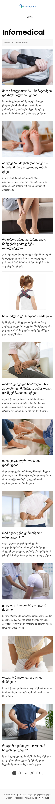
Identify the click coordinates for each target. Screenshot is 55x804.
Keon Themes (42, 797)
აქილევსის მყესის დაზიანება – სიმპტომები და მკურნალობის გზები (25, 167)
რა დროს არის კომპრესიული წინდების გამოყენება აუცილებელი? (24, 244)
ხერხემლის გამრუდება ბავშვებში (27, 316)
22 (32, 772)
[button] (27, 17)
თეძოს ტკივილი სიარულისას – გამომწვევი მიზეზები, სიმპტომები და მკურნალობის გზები (27, 388)
